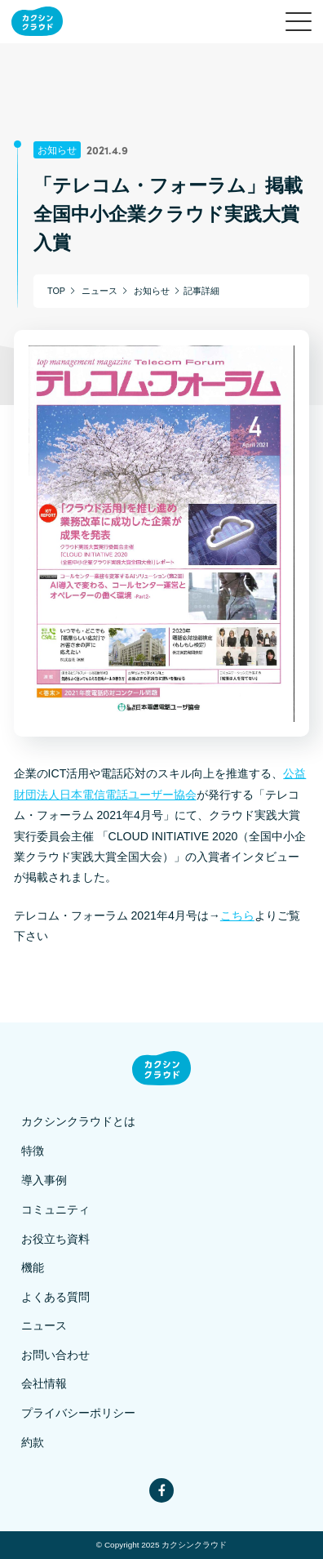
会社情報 (44, 1384)
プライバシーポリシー (78, 1413)
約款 (32, 1443)
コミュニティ (55, 1210)
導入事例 (44, 1180)
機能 (32, 1268)
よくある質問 (55, 1297)
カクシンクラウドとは (78, 1122)
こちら (237, 915)
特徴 (32, 1151)
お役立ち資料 (55, 1239)
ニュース (44, 1326)
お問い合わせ (55, 1355)
